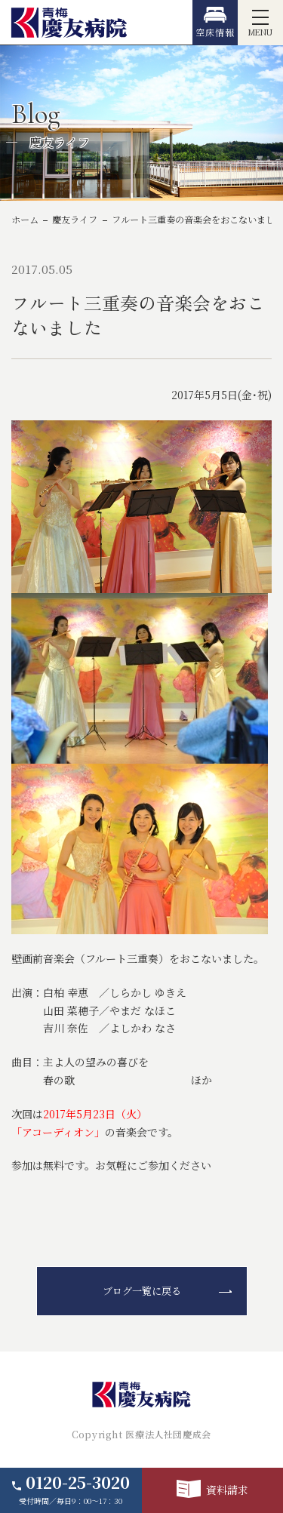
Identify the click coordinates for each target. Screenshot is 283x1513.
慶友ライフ (74, 219)
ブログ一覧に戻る (142, 1291)
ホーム (24, 219)
